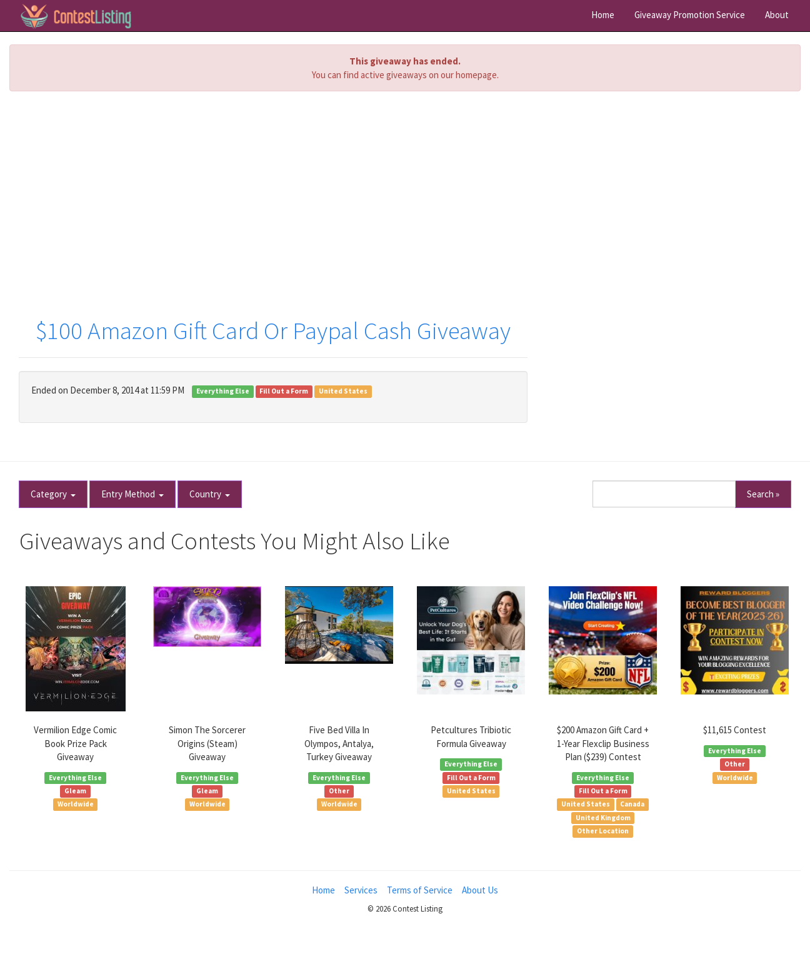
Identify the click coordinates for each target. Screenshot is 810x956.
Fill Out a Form (283, 391)
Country (209, 494)
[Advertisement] (405, 191)
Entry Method (132, 494)
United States (343, 391)
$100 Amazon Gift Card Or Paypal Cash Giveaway (273, 330)
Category (53, 494)
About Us (480, 890)
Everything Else (222, 391)
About (777, 15)
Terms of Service (419, 890)
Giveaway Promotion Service (689, 15)
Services (361, 890)
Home (602, 15)
